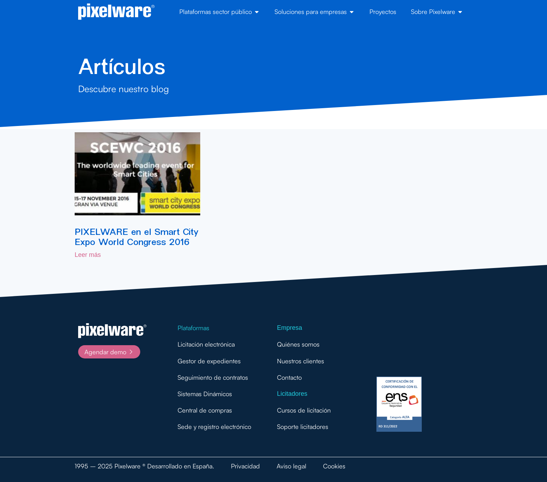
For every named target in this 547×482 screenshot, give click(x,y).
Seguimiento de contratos (213, 377)
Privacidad (245, 466)
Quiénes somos (298, 344)
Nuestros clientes (300, 361)
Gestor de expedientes (209, 361)
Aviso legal (291, 466)
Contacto (289, 377)
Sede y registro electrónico (214, 426)
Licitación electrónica (206, 344)
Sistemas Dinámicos (205, 394)
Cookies (334, 466)
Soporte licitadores (302, 426)
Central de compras (205, 410)
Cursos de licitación (304, 410)
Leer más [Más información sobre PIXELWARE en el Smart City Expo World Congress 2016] (88, 254)
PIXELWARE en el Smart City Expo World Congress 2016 (136, 236)
